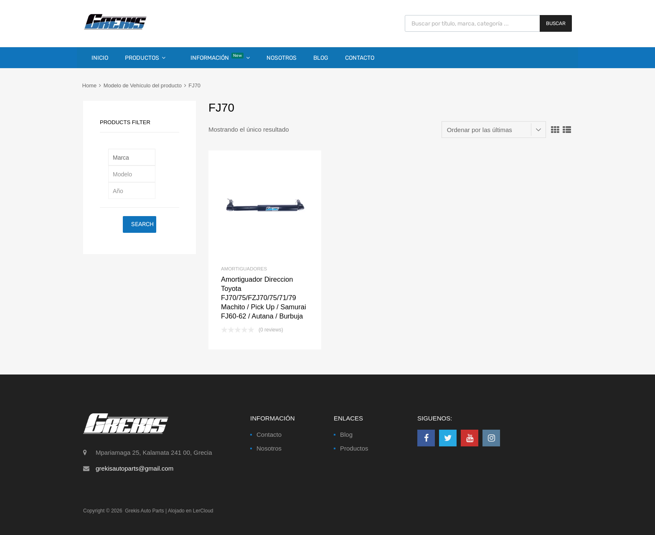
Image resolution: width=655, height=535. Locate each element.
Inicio (99, 57)
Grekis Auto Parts (144, 511)
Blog (320, 57)
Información (220, 57)
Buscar (556, 23)
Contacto (359, 57)
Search (142, 224)
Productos (145, 57)
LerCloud (203, 511)
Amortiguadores (244, 268)
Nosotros (282, 57)
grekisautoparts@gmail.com (134, 468)
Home (89, 85)
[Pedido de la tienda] (494, 129)
